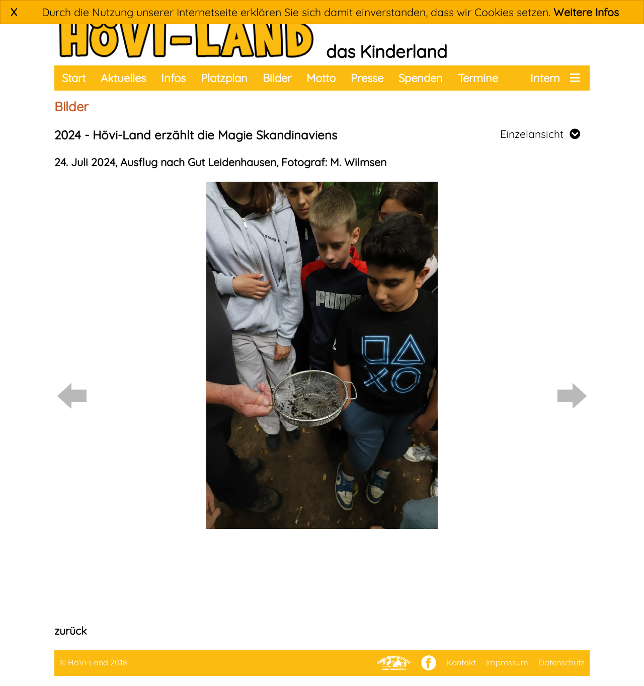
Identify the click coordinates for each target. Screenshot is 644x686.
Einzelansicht (540, 133)
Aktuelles (123, 78)
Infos (173, 78)
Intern (545, 78)
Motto (321, 78)
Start (74, 78)
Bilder (277, 78)
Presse (367, 78)
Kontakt (461, 662)
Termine (478, 78)
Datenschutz (561, 662)
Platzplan (224, 78)
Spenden (420, 78)
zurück (70, 630)
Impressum (507, 662)
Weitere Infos (586, 12)
